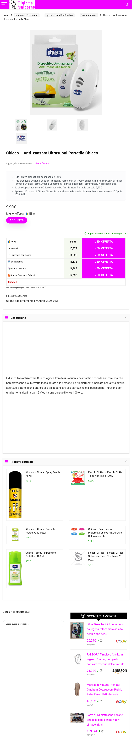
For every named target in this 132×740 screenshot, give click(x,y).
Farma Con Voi (17, 268)
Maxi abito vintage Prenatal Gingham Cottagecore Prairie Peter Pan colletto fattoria (104, 689)
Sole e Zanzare (89, 15)
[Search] (127, 4)
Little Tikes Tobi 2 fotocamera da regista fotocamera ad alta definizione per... (105, 629)
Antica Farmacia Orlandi (21, 275)
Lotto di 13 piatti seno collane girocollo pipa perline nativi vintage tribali (105, 719)
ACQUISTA (17, 220)
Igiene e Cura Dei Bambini (59, 15)
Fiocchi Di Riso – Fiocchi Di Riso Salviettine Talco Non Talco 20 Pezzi (105, 556)
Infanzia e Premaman (26, 15)
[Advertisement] (66, 350)
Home (6, 15)
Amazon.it (13, 248)
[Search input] (31, 623)
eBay (12, 241)
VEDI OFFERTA (104, 241)
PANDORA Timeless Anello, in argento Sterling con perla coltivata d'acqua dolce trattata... (107, 659)
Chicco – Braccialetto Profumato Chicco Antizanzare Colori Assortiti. (105, 533)
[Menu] (4, 4)
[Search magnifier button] (60, 623)
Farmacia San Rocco (19, 255)
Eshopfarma (15, 261)
